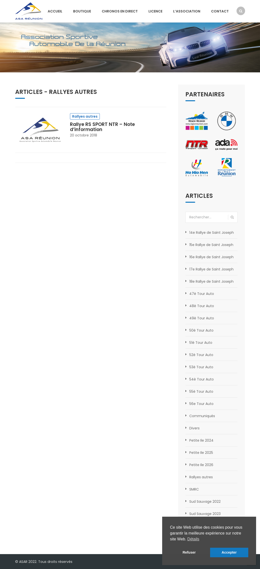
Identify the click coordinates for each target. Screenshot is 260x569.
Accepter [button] (229, 552)
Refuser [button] (189, 552)
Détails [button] (193, 539)
